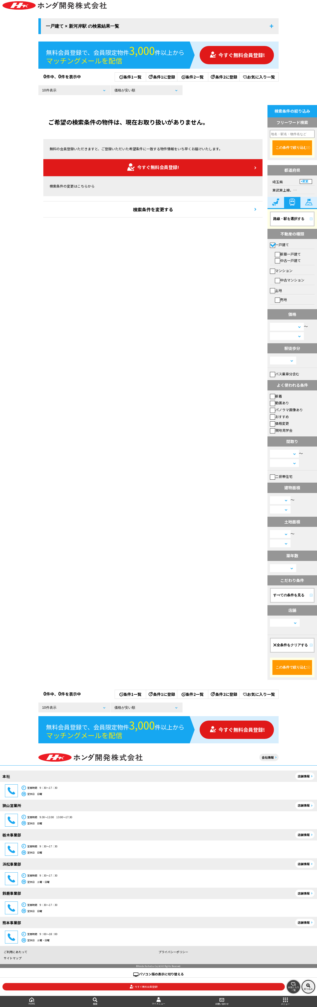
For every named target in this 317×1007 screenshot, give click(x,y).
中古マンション (289, 280)
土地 (276, 290)
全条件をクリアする (290, 645)
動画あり (279, 402)
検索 (95, 1001)
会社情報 (268, 757)
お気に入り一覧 (259, 77)
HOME (31, 1001)
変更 (305, 181)
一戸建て (279, 244)
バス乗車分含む (284, 373)
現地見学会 (281, 430)
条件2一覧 (193, 77)
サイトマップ (13, 958)
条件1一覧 (130, 77)
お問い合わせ (222, 1001)
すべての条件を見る (288, 595)
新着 (276, 396)
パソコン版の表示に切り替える (161, 974)
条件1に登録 (161, 77)
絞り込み (308, 986)
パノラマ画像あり (286, 409)
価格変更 (279, 423)
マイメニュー (158, 1001)
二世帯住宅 (281, 476)
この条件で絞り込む (291, 148)
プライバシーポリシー (173, 952)
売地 (281, 299)
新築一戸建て (288, 254)
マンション (281, 270)
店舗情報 (304, 776)
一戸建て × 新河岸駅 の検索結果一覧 (82, 26)
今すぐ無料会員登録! (237, 55)
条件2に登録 (223, 77)
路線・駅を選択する (288, 219)
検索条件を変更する (153, 209)
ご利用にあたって (15, 952)
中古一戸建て (288, 260)
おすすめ (279, 416)
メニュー (285, 1001)
